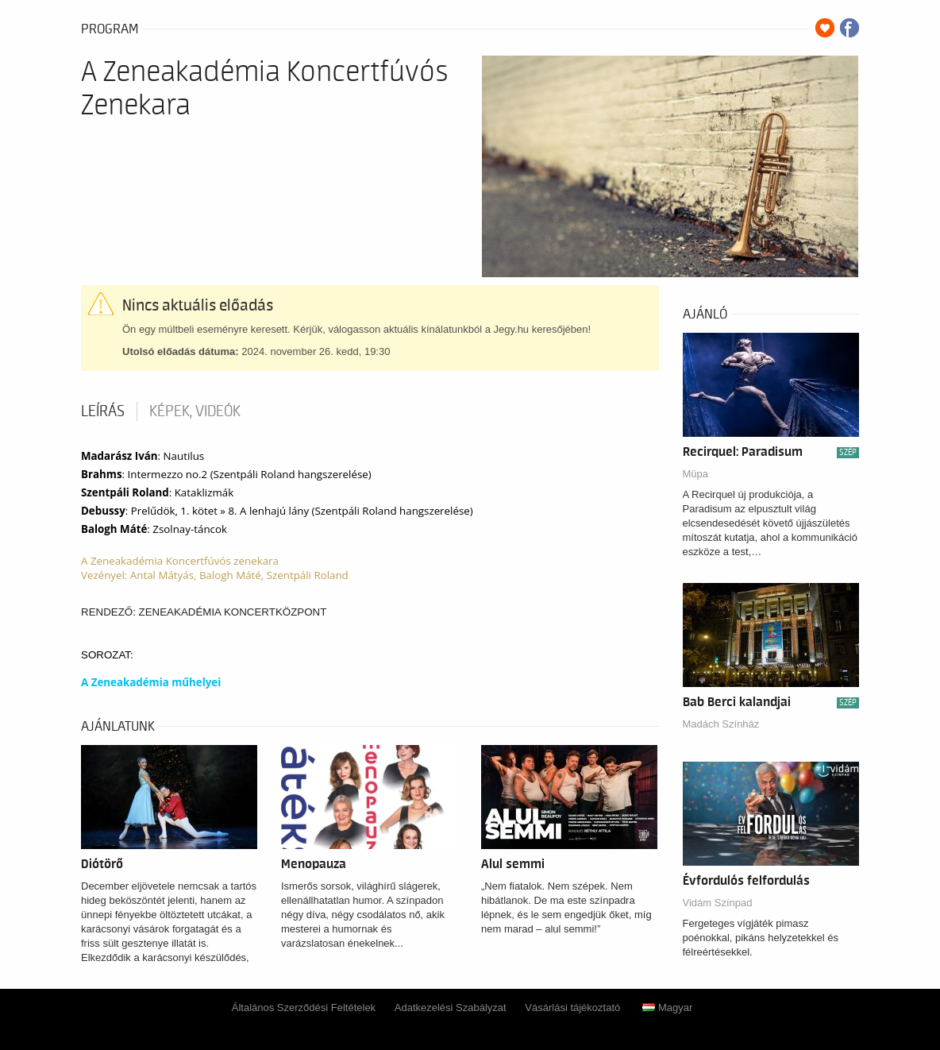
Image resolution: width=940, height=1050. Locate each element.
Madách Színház (721, 724)
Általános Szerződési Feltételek (304, 1007)
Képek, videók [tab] (195, 411)
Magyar (667, 1007)
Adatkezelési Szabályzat (451, 1007)
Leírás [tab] (103, 411)
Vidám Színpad (718, 903)
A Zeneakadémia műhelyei (151, 682)
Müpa (696, 474)
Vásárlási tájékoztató (572, 1007)
